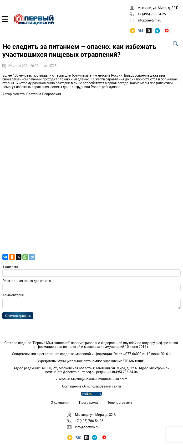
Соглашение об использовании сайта (91, 386)
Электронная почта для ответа (26, 281)
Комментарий (13, 295)
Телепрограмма (119, 402)
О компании (60, 402)
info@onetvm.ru (149, 20)
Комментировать (18, 317)
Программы (88, 402)
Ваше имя (10, 266)
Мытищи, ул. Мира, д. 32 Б (157, 8)
